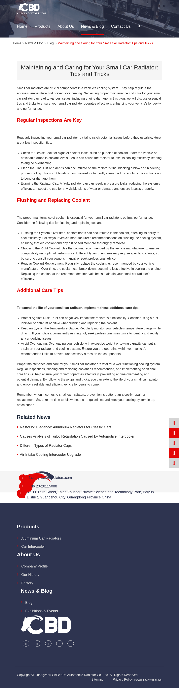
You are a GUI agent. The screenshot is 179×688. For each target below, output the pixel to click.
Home (22, 26)
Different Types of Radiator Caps (46, 446)
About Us (65, 26)
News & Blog (92, 26)
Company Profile (34, 566)
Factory (27, 583)
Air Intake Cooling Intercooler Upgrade (50, 455)
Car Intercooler (33, 547)
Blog (28, 603)
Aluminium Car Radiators (41, 538)
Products (42, 26)
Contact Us (121, 26)
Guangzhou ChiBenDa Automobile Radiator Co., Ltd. (72, 675)
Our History (30, 575)
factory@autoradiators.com (50, 478)
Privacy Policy (123, 679)
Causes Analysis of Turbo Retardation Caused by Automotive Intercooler (77, 436)
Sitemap (97, 679)
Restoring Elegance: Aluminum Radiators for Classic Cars (65, 427)
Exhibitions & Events (41, 611)
